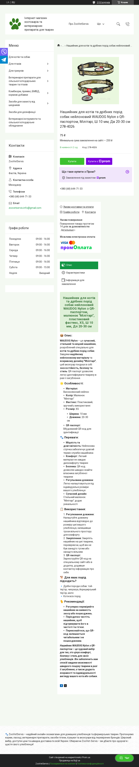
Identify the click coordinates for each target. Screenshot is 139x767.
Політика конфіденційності (90, 763)
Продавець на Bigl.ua (69, 760)
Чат (124, 758)
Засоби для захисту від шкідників (22, 103)
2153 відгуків (103, 2)
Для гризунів (16, 70)
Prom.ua (86, 757)
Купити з (99, 161)
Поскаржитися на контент (63, 763)
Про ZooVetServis (79, 23)
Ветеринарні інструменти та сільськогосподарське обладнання (25, 122)
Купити (72, 161)
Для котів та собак (19, 57)
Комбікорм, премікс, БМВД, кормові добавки (24, 93)
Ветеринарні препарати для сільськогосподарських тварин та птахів (25, 81)
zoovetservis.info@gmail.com (25, 207)
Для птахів (15, 63)
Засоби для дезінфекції (22, 112)
